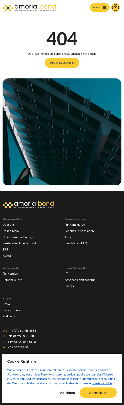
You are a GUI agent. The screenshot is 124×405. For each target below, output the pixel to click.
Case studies (11, 308)
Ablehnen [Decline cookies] (67, 392)
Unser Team (11, 228)
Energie (70, 284)
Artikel (7, 302)
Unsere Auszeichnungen (19, 235)
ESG (6, 247)
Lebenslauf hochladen (80, 228)
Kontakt (8, 253)
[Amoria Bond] (29, 8)
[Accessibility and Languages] (115, 7)
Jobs (68, 235)
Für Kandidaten (76, 222)
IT (66, 271)
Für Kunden (11, 271)
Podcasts (9, 314)
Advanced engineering (80, 278)
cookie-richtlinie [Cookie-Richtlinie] (102, 383)
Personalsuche (13, 278)
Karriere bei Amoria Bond (21, 241)
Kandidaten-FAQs (77, 241)
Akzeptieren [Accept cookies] (98, 392)
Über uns (9, 222)
